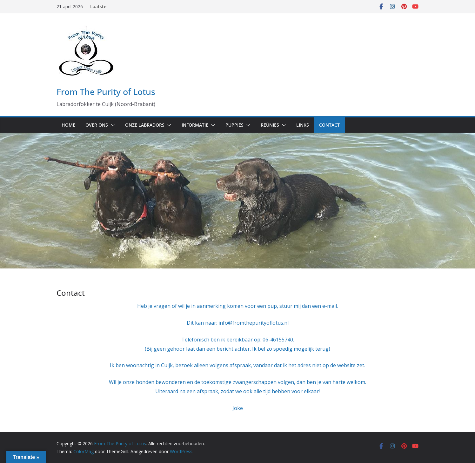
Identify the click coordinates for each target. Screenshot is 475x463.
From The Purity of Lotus (106, 91)
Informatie (195, 125)
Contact (329, 125)
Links (302, 125)
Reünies (270, 125)
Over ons (96, 125)
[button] (111, 125)
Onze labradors (144, 125)
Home (68, 125)
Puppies (234, 125)
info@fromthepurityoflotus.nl (253, 322)
